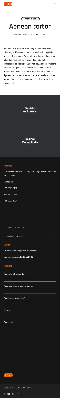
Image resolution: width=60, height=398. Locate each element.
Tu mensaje (30, 341)
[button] (55, 4)
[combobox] (30, 236)
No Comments (41, 34)
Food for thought (30, 19)
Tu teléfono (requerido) (30, 301)
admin (18, 34)
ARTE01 (29, 388)
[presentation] (22, 368)
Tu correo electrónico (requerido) (30, 289)
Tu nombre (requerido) (30, 277)
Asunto (30, 313)
